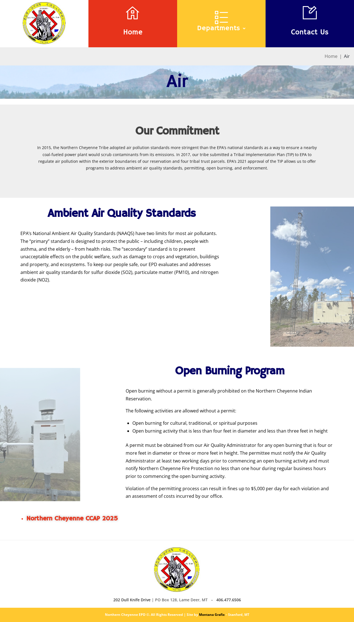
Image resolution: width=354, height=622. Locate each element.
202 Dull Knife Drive (132, 599)
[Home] (133, 13)
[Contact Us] (310, 13)
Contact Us (310, 32)
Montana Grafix (212, 614)
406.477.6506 (228, 599)
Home (132, 32)
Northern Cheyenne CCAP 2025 (72, 519)
